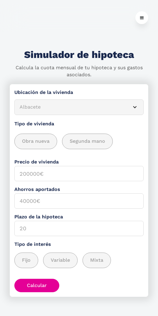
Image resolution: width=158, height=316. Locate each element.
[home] (11, 18)
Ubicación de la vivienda (43, 92)
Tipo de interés (32, 244)
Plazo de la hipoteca (38, 217)
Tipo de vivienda (34, 124)
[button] (141, 17)
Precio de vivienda (36, 162)
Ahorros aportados (37, 189)
